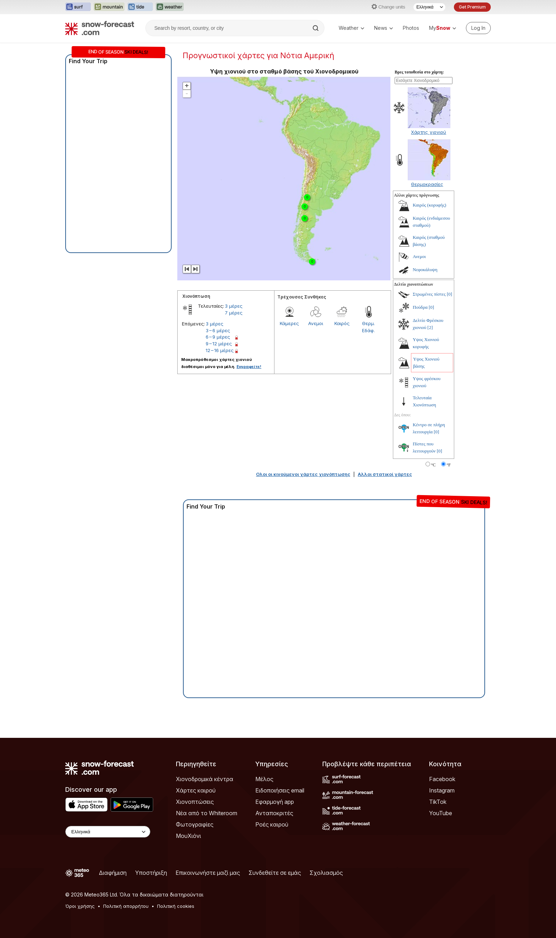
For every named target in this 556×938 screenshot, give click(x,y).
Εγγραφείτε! (249, 366)
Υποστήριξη (151, 872)
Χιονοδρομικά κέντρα (204, 779)
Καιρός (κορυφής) (429, 205)
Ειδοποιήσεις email (279, 790)
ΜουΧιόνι (188, 835)
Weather (351, 28)
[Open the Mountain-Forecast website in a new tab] (109, 7)
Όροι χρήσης (80, 906)
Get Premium (472, 7)
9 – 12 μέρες (219, 343)
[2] (430, 327)
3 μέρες (234, 306)
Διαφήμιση (113, 872)
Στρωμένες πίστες (429, 294)
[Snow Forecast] (99, 28)
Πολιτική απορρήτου (126, 906)
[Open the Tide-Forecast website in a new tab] (140, 7)
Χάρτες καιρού (196, 790)
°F (449, 464)
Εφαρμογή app (274, 801)
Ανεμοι (315, 323)
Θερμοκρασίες (427, 184)
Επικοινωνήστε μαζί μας (208, 872)
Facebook (442, 779)
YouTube (440, 813)
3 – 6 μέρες (218, 330)
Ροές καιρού (271, 824)
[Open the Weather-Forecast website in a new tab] (170, 7)
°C (433, 464)
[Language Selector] (429, 7)
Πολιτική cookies (175, 906)
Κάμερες (289, 323)
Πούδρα (420, 307)
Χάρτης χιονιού (428, 132)
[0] (449, 294)
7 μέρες (234, 313)
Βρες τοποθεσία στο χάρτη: (419, 72)
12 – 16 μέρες (220, 350)
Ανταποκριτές (274, 813)
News (383, 28)
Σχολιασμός (326, 872)
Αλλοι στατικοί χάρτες (385, 474)
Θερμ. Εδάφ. (368, 326)
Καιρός (342, 323)
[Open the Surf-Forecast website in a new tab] (78, 7)
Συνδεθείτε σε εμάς (275, 872)
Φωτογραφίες (194, 824)
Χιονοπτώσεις (195, 801)
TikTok (437, 801)
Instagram (442, 790)
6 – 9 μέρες (218, 337)
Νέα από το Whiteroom (206, 813)
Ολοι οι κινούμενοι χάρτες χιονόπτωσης (303, 474)
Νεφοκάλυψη (425, 269)
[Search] (316, 28)
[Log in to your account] (478, 28)
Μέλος (264, 779)
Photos (411, 28)
